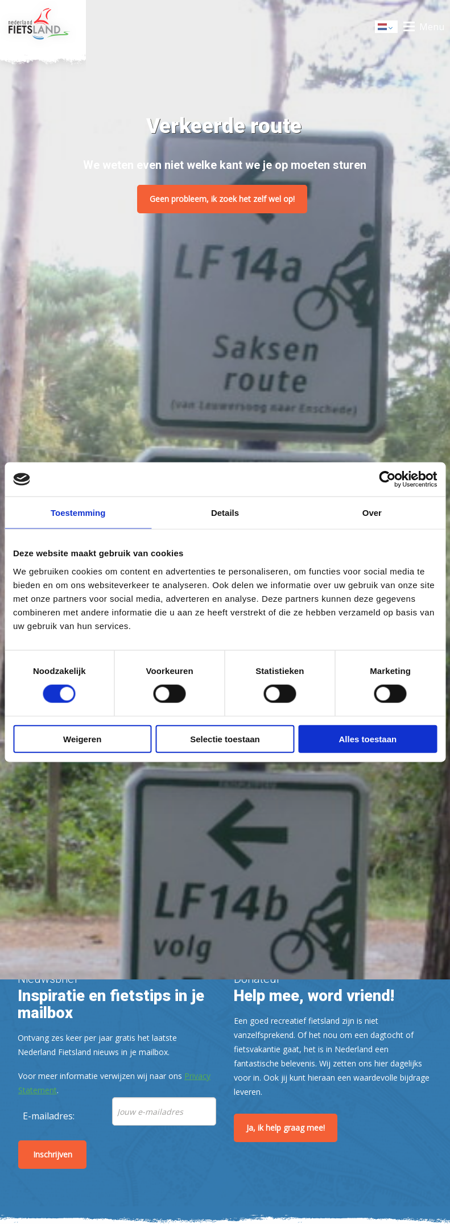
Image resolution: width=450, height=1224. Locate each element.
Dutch (387, 27)
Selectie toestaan (225, 738)
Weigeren (82, 738)
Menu (431, 26)
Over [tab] (372, 513)
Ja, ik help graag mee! (285, 1127)
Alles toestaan (367, 738)
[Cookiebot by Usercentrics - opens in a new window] (387, 479)
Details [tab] (225, 513)
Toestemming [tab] (78, 513)
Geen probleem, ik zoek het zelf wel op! (222, 198)
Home (43, 26)
